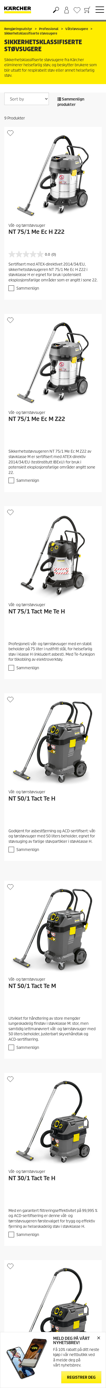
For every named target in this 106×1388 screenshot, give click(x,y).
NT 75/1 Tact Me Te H (36, 611)
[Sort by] (26, 99)
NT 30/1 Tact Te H (31, 1178)
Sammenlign (27, 288)
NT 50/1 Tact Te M (32, 986)
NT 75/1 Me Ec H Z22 (36, 232)
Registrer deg (81, 1377)
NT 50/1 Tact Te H (31, 798)
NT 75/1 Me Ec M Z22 (36, 419)
